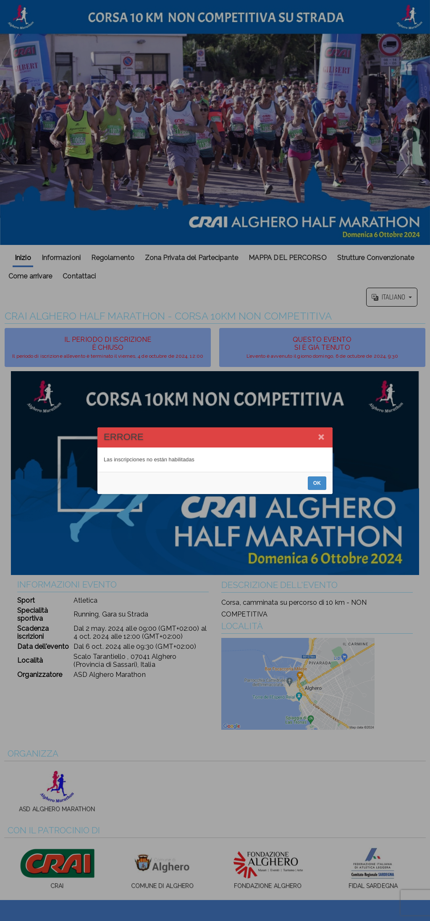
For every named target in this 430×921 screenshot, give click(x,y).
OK (317, 483)
